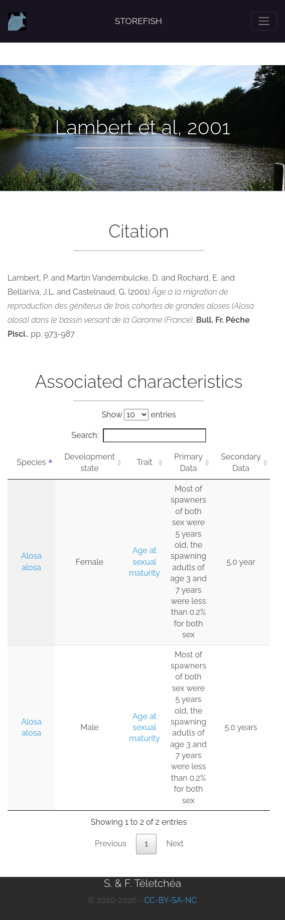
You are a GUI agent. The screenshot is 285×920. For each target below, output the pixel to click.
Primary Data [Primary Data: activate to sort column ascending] (188, 462)
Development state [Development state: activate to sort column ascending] (89, 462)
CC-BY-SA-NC (170, 900)
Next (175, 843)
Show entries (138, 414)
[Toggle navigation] (264, 21)
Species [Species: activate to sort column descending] (31, 462)
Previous (110, 843)
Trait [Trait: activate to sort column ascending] (144, 462)
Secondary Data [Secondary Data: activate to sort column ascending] (241, 462)
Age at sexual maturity (144, 562)
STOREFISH (138, 21)
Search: (138, 435)
